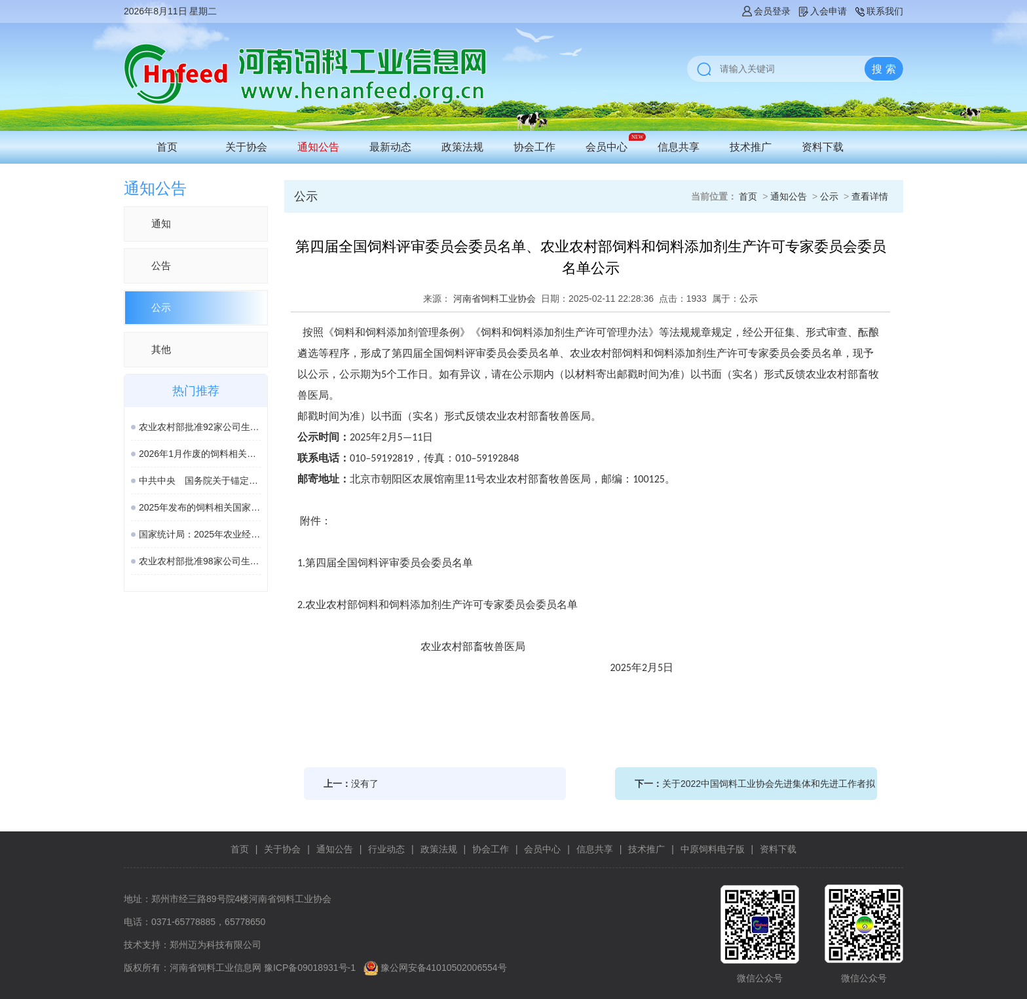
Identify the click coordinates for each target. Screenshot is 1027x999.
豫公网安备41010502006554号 (444, 967)
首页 (167, 147)
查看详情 (869, 196)
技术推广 (751, 147)
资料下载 (823, 147)
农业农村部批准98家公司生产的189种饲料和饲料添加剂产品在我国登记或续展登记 (200, 561)
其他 (161, 349)
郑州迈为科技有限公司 (215, 944)
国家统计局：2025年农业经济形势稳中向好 (200, 534)
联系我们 (878, 11)
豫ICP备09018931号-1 (310, 967)
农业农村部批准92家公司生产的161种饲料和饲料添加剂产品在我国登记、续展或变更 (200, 427)
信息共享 (679, 147)
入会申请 (822, 11)
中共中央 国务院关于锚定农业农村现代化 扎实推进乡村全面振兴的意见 (200, 480)
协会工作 (534, 147)
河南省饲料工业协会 (494, 298)
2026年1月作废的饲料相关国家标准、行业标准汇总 (200, 453)
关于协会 (246, 147)
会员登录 (766, 11)
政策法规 (462, 147)
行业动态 (386, 849)
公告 (161, 265)
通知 (161, 223)
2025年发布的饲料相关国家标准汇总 (200, 507)
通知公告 (318, 147)
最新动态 (390, 147)
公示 (161, 307)
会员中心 (606, 147)
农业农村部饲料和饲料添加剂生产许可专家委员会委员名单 (441, 604)
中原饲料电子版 (713, 849)
